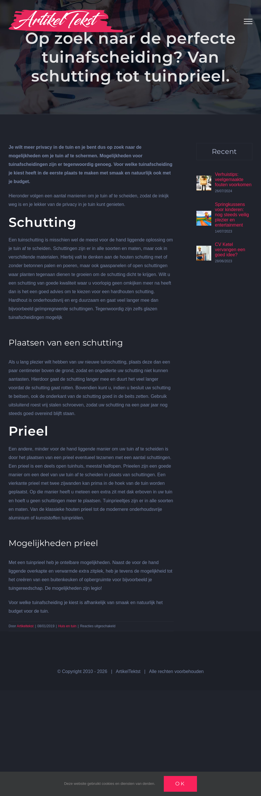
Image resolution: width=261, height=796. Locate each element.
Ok (180, 784)
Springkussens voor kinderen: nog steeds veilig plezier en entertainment (232, 214)
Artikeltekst (25, 626)
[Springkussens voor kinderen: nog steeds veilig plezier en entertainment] (203, 215)
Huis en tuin (67, 626)
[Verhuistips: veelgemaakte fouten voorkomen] (203, 179)
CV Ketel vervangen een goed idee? (230, 249)
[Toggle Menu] (248, 21)
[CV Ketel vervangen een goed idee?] (203, 249)
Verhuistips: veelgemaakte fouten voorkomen (233, 179)
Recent (224, 151)
